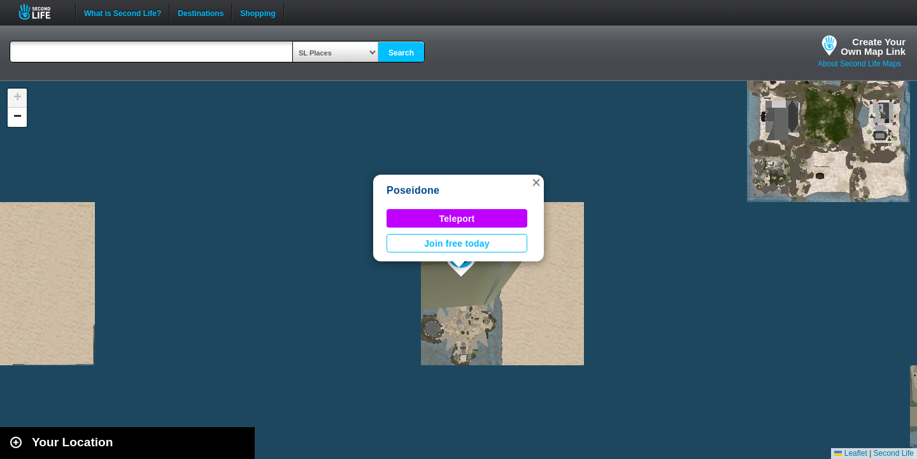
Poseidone (413, 190)
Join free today (457, 243)
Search (401, 52)
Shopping (257, 12)
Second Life (42, 11)
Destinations (201, 12)
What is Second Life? (122, 12)
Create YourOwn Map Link (873, 46)
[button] (536, 182)
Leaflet (850, 453)
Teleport (457, 219)
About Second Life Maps (859, 63)
